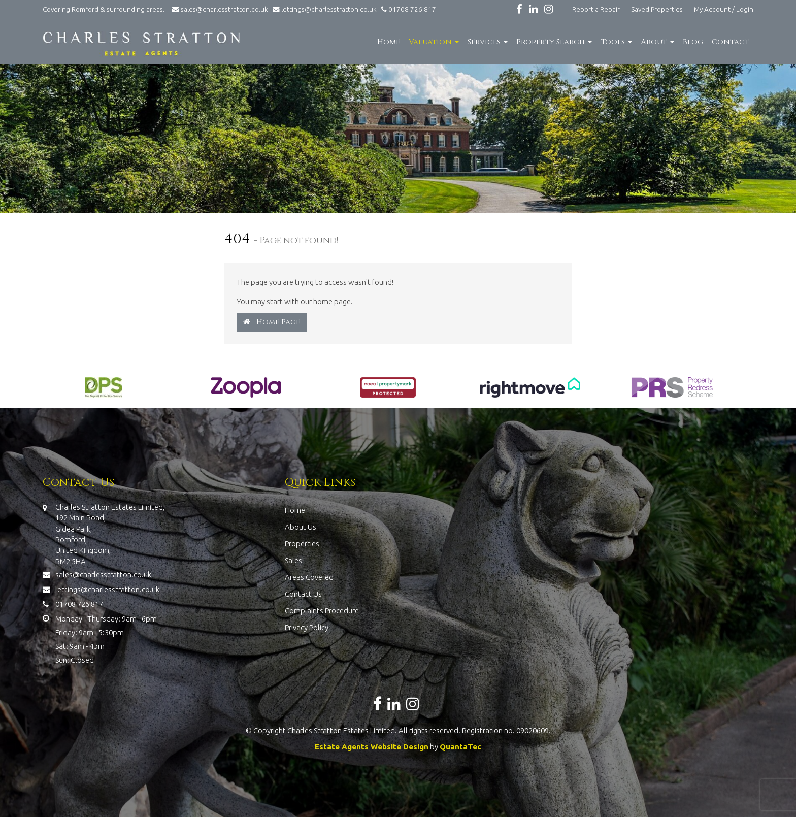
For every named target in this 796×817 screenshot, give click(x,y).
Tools (616, 42)
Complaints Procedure (322, 610)
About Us (300, 526)
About (657, 42)
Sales (293, 560)
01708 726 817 (407, 9)
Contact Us (303, 594)
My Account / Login (723, 9)
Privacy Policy (306, 627)
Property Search (554, 42)
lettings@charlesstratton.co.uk (323, 9)
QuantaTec (460, 746)
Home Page (271, 322)
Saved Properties (657, 9)
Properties (302, 543)
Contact (730, 42)
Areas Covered (309, 577)
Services (488, 42)
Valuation (434, 42)
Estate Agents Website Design (371, 746)
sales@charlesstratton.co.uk (219, 9)
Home (388, 42)
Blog (693, 42)
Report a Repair (596, 9)
